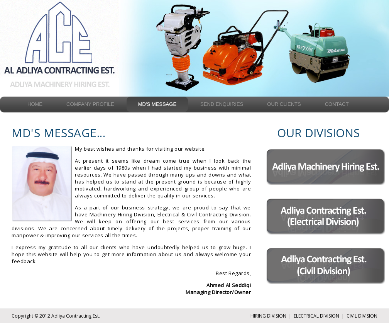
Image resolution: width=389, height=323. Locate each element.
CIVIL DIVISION (362, 316)
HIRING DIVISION (268, 316)
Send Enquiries (221, 104)
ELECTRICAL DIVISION (316, 316)
